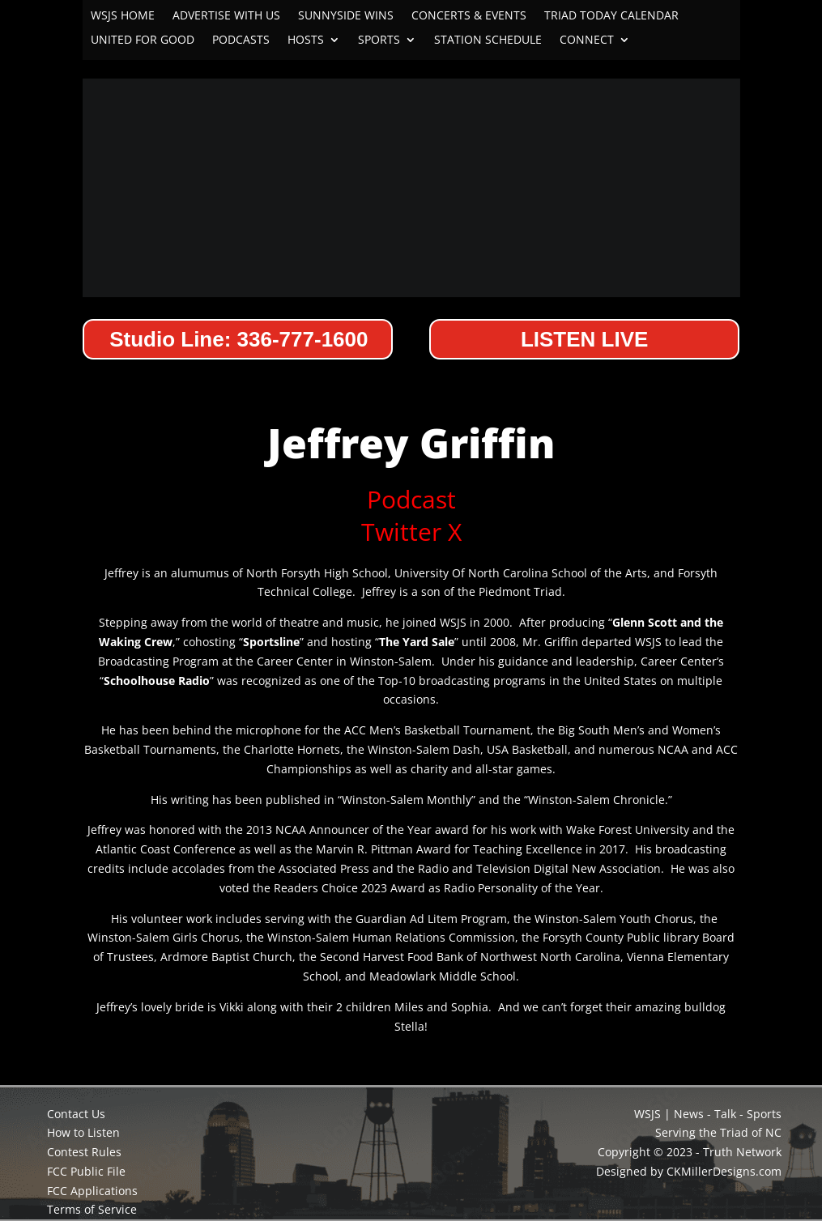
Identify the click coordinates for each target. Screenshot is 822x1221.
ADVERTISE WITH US (226, 16)
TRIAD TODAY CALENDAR (611, 16)
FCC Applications (92, 1190)
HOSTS (305, 40)
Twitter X (411, 531)
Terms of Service (92, 1209)
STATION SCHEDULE (488, 40)
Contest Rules (84, 1151)
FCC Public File (86, 1171)
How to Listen (83, 1132)
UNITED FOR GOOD (142, 40)
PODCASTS (241, 40)
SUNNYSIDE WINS (346, 16)
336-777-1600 (302, 339)
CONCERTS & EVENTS (468, 16)
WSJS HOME (123, 16)
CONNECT (587, 40)
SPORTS (379, 40)
